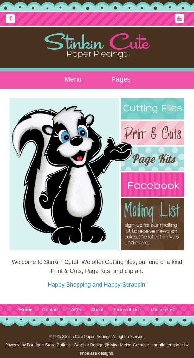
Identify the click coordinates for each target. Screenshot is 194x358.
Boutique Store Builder (48, 344)
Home (26, 309)
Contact (50, 309)
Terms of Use (127, 309)
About (97, 309)
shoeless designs (96, 353)
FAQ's (74, 309)
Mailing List (163, 309)
